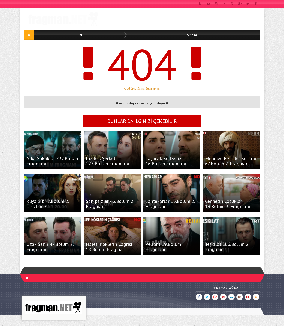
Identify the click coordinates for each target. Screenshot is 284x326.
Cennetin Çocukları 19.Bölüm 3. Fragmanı (227, 203)
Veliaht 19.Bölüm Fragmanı (163, 246)
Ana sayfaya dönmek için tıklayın (142, 103)
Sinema (192, 35)
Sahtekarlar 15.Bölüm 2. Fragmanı (170, 203)
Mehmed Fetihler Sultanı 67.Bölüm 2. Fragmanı (230, 161)
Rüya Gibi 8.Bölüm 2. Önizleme (47, 203)
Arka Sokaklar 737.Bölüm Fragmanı (52, 161)
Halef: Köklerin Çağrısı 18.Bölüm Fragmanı (109, 246)
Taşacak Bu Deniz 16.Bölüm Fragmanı (166, 161)
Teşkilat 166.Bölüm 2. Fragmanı (227, 246)
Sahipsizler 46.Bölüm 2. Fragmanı (110, 203)
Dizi (79, 35)
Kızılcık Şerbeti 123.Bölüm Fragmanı (107, 161)
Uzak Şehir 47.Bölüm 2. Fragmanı (49, 246)
